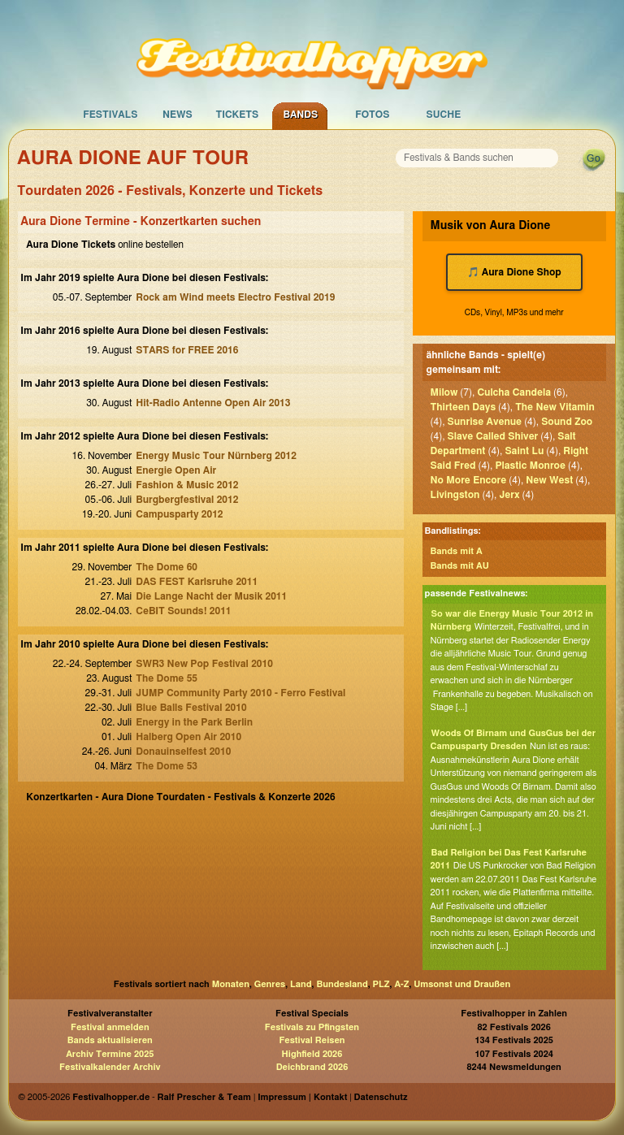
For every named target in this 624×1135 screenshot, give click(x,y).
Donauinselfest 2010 (183, 751)
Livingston (455, 495)
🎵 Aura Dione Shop (514, 272)
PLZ (381, 984)
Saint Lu (524, 451)
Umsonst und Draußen (462, 984)
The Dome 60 (166, 567)
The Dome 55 (166, 678)
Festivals (110, 114)
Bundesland (341, 984)
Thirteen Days (463, 407)
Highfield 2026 (312, 1054)
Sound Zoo (566, 422)
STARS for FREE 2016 (187, 350)
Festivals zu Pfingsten (312, 1027)
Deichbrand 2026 (312, 1067)
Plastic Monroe (530, 465)
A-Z (401, 984)
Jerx (509, 495)
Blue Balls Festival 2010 (191, 708)
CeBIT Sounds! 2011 (183, 611)
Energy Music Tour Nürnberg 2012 (216, 456)
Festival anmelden (110, 1027)
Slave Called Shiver (493, 436)
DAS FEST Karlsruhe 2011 (197, 582)
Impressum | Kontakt (302, 1097)
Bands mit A (457, 551)
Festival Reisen (311, 1040)
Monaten (230, 984)
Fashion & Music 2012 (187, 485)
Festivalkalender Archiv (109, 1067)
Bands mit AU (460, 565)
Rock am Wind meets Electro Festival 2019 (235, 297)
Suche (443, 114)
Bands (300, 114)
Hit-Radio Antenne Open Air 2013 (213, 403)
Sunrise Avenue (485, 422)
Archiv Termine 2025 (110, 1054)
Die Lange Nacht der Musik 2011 (211, 596)
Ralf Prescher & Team (204, 1097)
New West (549, 480)
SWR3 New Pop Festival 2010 (204, 664)
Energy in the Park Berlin (194, 722)
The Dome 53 (166, 766)
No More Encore (469, 480)
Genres (269, 984)
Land (301, 984)
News (177, 114)
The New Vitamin (555, 407)
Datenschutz (381, 1097)
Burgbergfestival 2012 (187, 500)
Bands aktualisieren (110, 1040)
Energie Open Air (176, 470)
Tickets (236, 114)
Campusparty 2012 (179, 514)
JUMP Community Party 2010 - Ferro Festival (240, 693)
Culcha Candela (514, 392)
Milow (444, 392)
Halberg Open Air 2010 (188, 737)
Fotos (372, 114)
